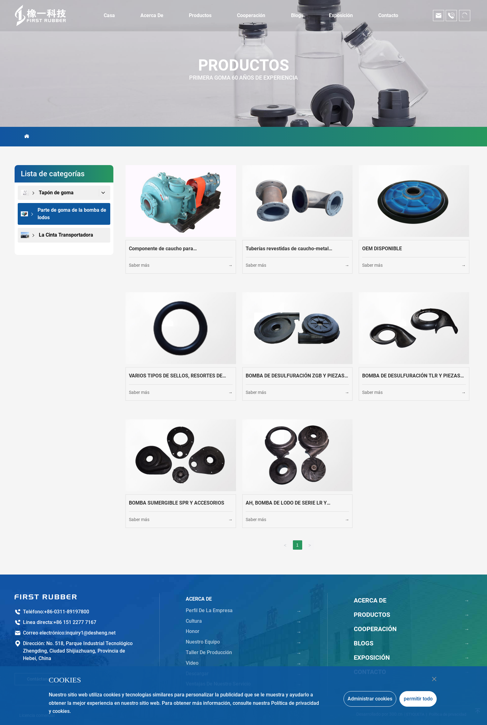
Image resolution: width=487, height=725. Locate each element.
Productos (200, 15)
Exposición (341, 15)
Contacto (388, 15)
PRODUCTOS (243, 65)
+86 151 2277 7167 (74, 622)
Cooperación (251, 15)
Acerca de (151, 15)
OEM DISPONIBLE (382, 249)
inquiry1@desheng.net (91, 633)
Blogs (297, 15)
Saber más (139, 265)
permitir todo (418, 699)
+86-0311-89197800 (66, 612)
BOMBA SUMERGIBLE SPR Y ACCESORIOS (176, 503)
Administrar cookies (370, 699)
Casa (109, 15)
